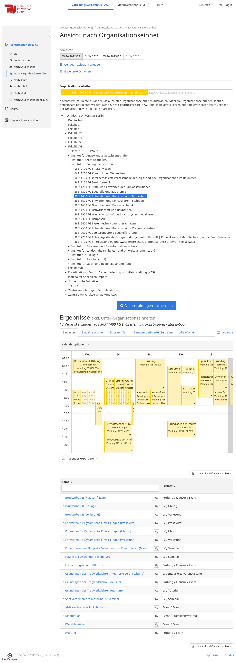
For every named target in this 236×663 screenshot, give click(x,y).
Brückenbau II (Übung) (87, 361)
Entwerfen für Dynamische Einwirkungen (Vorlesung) (100, 540)
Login (225, 5)
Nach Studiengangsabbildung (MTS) (29, 100)
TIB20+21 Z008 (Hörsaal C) (192, 430)
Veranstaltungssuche (21, 45)
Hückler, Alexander (161, 403)
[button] (100, 371)
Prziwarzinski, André (84, 371)
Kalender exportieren (80, 458)
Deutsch (204, 5)
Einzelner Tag (118, 332)
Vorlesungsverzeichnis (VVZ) (91, 5)
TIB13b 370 (93, 368)
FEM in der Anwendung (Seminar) (87, 557)
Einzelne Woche (92, 332)
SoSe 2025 (91, 56)
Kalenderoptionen (74, 344)
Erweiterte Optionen (75, 71)
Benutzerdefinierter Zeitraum (153, 332)
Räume (11, 109)
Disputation (175, 369)
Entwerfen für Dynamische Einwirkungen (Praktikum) (100, 523)
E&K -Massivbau (192, 388)
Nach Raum (17, 80)
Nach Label (17, 86)
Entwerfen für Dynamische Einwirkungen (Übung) (98, 531)
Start (13, 53)
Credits (229, 655)
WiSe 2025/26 (112, 56)
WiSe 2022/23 (71, 56)
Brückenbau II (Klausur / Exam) (86, 497)
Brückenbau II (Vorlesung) (82, 514)
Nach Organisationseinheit (28, 73)
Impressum (212, 655)
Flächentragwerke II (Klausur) (84, 565)
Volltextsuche (19, 60)
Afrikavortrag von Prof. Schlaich (124, 439)
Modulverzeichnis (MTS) (133, 5)
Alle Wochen (187, 332)
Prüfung (150, 361)
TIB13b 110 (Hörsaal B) (127, 443)
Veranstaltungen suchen (143, 305)
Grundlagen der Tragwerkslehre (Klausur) (93, 582)
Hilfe (160, 5)
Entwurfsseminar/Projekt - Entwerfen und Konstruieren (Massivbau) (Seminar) (117, 548)
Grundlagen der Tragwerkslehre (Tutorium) (193, 424)
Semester (66, 50)
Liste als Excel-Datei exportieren (211, 473)
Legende (225, 332)
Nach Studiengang (21, 67)
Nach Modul (18, 93)
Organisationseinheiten (21, 120)
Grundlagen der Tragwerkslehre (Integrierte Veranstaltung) (104, 573)
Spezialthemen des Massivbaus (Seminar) (92, 599)
